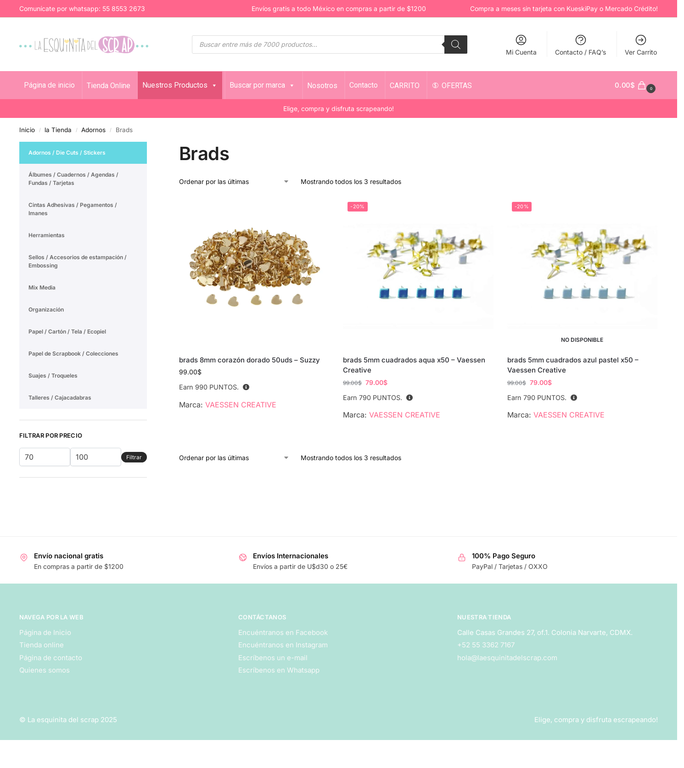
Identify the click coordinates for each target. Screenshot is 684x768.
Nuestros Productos (180, 85)
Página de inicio (49, 85)
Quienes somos (44, 670)
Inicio (27, 130)
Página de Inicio (45, 632)
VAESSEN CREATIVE (240, 404)
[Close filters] (149, 147)
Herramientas (46, 235)
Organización (46, 309)
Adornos (93, 130)
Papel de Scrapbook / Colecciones (73, 353)
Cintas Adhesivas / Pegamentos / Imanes (72, 209)
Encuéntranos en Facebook (283, 632)
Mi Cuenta (521, 44)
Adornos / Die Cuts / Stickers (67, 152)
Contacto (363, 85)
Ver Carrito (641, 44)
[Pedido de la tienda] (234, 181)
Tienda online (41, 644)
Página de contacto (50, 657)
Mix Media (42, 287)
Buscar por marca (262, 85)
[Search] (455, 44)
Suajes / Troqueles (53, 375)
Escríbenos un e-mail (273, 657)
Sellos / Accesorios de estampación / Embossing (77, 261)
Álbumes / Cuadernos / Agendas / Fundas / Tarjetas (73, 178)
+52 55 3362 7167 (486, 644)
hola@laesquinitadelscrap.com (507, 657)
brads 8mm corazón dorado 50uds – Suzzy (249, 360)
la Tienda (58, 130)
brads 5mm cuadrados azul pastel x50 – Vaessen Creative (573, 365)
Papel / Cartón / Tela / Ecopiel (67, 331)
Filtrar (134, 457)
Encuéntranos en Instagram (283, 644)
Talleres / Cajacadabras (59, 397)
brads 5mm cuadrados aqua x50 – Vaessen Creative (414, 365)
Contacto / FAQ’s (580, 44)
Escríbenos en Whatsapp (279, 670)
